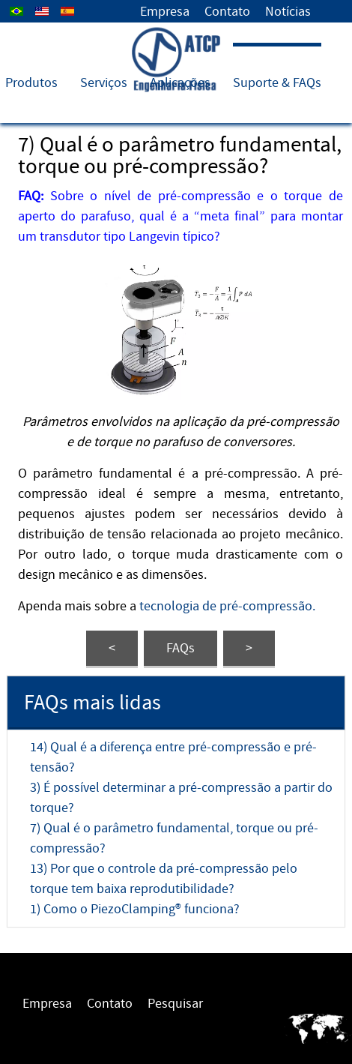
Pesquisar (175, 1003)
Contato (227, 11)
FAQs (180, 648)
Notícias (288, 11)
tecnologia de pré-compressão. (227, 606)
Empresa (164, 11)
